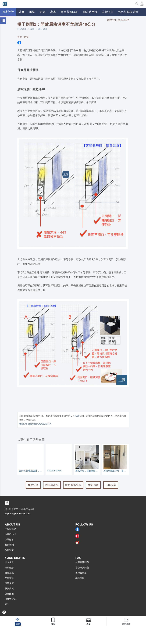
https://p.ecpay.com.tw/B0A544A (35, 424)
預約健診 (9, 567)
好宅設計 (21, 29)
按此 (77, 416)
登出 (7, 604)
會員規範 (9, 572)
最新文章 (108, 11)
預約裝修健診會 (128, 11)
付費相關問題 (82, 562)
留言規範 (9, 583)
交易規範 (9, 578)
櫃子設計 (42, 29)
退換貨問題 (81, 572)
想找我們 (9, 544)
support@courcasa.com (17, 513)
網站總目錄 (90, 11)
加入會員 (9, 562)
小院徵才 (9, 539)
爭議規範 (9, 588)
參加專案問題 (82, 567)
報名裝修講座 (73, 485)
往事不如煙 (10, 534)
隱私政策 (9, 593)
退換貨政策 (10, 599)
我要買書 (93, 485)
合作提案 (110, 485)
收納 (32, 29)
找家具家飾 (52, 485)
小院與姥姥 (10, 529)
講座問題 (79, 578)
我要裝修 (33, 485)
